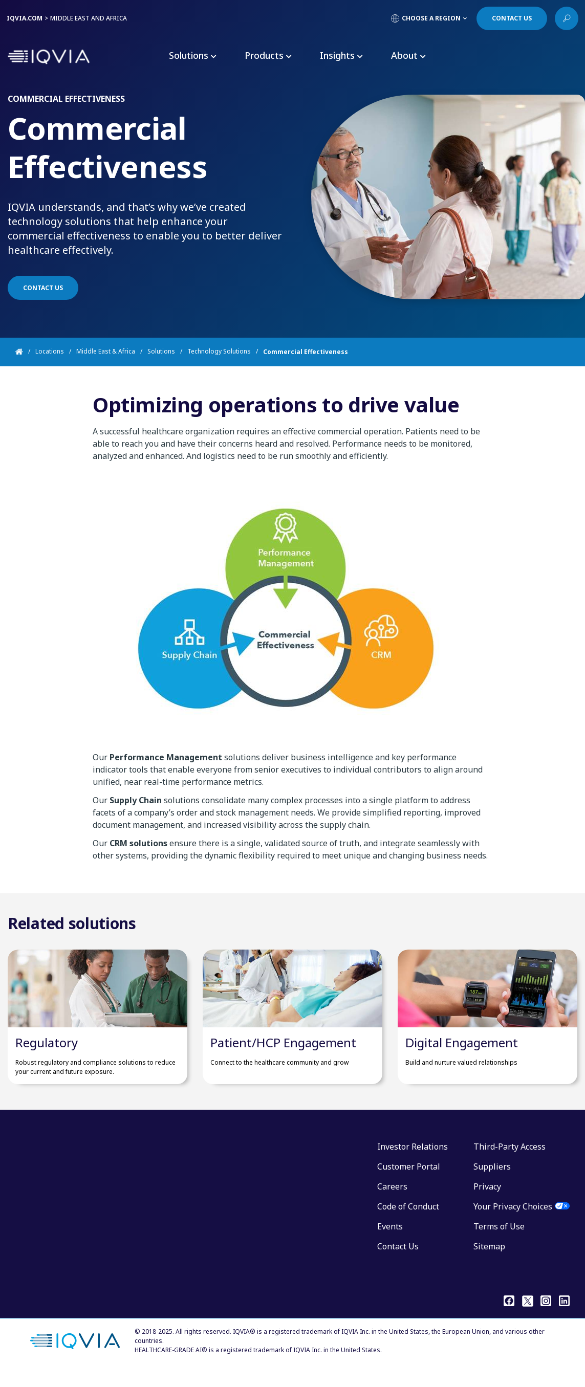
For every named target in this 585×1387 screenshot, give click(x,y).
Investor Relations (412, 1162)
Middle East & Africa (105, 351)
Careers (392, 1201)
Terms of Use (499, 1241)
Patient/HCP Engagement (283, 1057)
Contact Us (398, 1261)
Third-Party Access (509, 1162)
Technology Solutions (219, 351)
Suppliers (492, 1181)
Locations (49, 351)
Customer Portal (408, 1181)
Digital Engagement (461, 1057)
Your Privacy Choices (512, 1221)
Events (390, 1241)
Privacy (487, 1201)
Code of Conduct (408, 1221)
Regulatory (46, 1057)
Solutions (161, 351)
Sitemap (489, 1261)
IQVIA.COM (24, 18)
